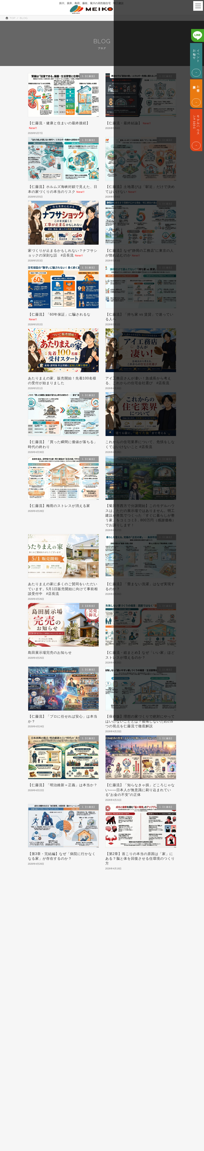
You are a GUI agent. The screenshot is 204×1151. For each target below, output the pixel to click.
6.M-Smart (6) (39, 957)
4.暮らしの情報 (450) (43, 945)
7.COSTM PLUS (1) (42, 964)
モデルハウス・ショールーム (132, 1065)
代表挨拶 (30, 1052)
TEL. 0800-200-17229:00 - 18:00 (178, 1065)
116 (109, 881)
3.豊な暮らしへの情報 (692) (47, 938)
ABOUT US (26, 1040)
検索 (151, 901)
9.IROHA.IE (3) (40, 970)
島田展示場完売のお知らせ (50, 652)
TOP (106, 1112)
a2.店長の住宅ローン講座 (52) (48, 976)
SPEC (107, 1121)
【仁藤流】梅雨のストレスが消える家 (59, 506)
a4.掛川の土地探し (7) (43, 990)
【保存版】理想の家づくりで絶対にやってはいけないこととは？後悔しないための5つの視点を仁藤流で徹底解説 (140, 721)
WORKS (108, 1142)
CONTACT (135, 1142)
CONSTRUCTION (35, 1074)
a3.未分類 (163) (40, 983)
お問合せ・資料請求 (179, 1043)
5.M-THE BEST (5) (42, 951)
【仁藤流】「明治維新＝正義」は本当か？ (62, 785)
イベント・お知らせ (132, 1043)
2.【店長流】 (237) (42, 931)
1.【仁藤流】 (38, 921)
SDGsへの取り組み (54, 1052)
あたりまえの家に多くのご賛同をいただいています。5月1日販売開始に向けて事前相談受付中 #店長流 (63, 588)
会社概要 (12, 1052)
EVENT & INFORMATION (145, 1125)
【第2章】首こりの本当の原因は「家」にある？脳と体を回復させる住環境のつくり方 (140, 858)
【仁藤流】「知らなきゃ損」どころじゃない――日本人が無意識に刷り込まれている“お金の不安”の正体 (140, 789)
